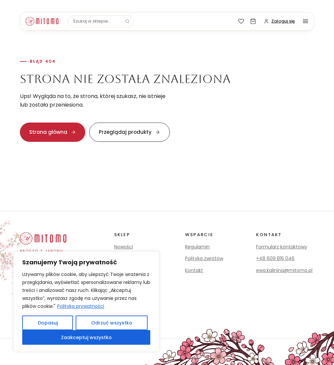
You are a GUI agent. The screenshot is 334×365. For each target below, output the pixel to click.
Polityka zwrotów (204, 258)
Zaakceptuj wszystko (86, 337)
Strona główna (52, 132)
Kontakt (194, 270)
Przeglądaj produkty (129, 132)
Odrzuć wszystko (111, 322)
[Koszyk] (253, 21)
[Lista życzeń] (241, 21)
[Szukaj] (127, 21)
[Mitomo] (42, 21)
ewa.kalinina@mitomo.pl (284, 270)
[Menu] (305, 21)
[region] (86, 301)
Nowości (123, 246)
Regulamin (197, 246)
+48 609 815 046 (275, 258)
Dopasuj (48, 322)
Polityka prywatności (80, 306)
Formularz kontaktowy (281, 246)
